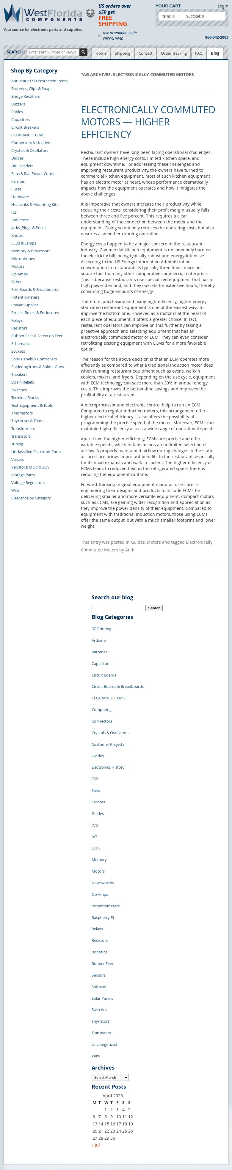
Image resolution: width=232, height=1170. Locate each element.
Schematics (21, 343)
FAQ (199, 53)
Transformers (23, 428)
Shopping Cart (70, 1083)
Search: (16, 52)
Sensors (99, 891)
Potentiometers (25, 297)
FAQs (62, 1097)
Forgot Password (23, 1130)
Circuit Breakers (25, 127)
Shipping (122, 53)
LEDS (96, 793)
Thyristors (100, 927)
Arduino (99, 633)
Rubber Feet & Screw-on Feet (36, 335)
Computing (102, 686)
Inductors (20, 220)
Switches (19, 389)
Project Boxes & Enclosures (35, 312)
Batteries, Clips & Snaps (31, 88)
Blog (215, 53)
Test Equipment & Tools (32, 405)
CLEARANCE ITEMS (27, 135)
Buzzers (18, 104)
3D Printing (101, 624)
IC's (95, 775)
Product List (68, 1090)
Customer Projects (108, 713)
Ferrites (18, 181)
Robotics (99, 873)
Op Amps (19, 274)
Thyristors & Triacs (27, 420)
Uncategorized (104, 944)
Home (100, 53)
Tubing (17, 444)
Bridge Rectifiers (25, 96)
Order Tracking (174, 53)
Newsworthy (103, 820)
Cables (17, 111)
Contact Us (17, 1096)
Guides (138, 541)
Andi (129, 547)
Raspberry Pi (103, 846)
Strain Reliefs (22, 382)
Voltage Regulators (28, 482)
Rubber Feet (102, 882)
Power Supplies (24, 305)
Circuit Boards (104, 659)
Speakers (19, 374)
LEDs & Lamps (23, 243)
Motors (17, 266)
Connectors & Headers (31, 142)
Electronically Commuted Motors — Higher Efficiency (148, 122)
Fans (96, 748)
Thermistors (22, 413)
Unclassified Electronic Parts (36, 451)
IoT (94, 784)
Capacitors (20, 119)
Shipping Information (27, 1110)
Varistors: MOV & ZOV (30, 467)
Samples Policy (103, 1076)
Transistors (21, 436)
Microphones (23, 258)
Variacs (17, 459)
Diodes (17, 158)
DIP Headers (22, 165)
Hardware (20, 196)
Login (223, 6)
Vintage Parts (23, 474)
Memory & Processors (30, 250)
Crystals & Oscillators (29, 150)
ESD (95, 739)
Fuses (16, 189)
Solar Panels (102, 909)
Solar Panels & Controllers (34, 359)
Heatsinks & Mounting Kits (34, 204)
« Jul (96, 1041)
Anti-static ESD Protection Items (39, 80)
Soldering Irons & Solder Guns (37, 366)
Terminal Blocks (25, 397)
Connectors (102, 695)
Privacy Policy (102, 1083)
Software (99, 900)
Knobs (17, 235)
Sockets (18, 351)
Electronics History (108, 731)
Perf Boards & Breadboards (35, 289)
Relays (17, 320)
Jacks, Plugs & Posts (28, 227)
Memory (99, 802)
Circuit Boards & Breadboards (118, 668)
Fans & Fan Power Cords (32, 173)
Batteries (99, 641)
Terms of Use (101, 1090)
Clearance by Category (31, 498)
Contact (146, 53)
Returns (15, 1103)
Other (16, 281)
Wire (15, 490)
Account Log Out (23, 1124)
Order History (20, 1117)
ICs (14, 212)
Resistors (19, 328)
